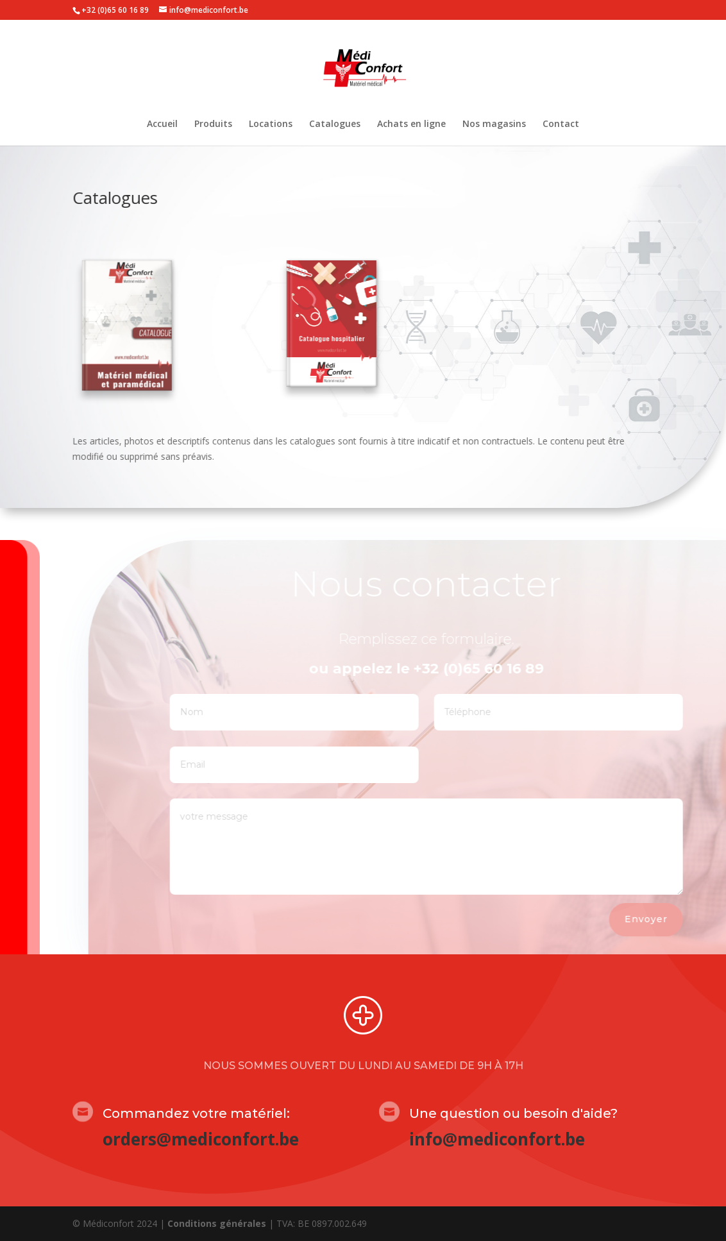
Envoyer (669, 919)
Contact (561, 124)
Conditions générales (216, 1223)
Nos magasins (494, 124)
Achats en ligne (411, 124)
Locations (270, 124)
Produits (213, 124)
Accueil (162, 124)
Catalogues (334, 124)
